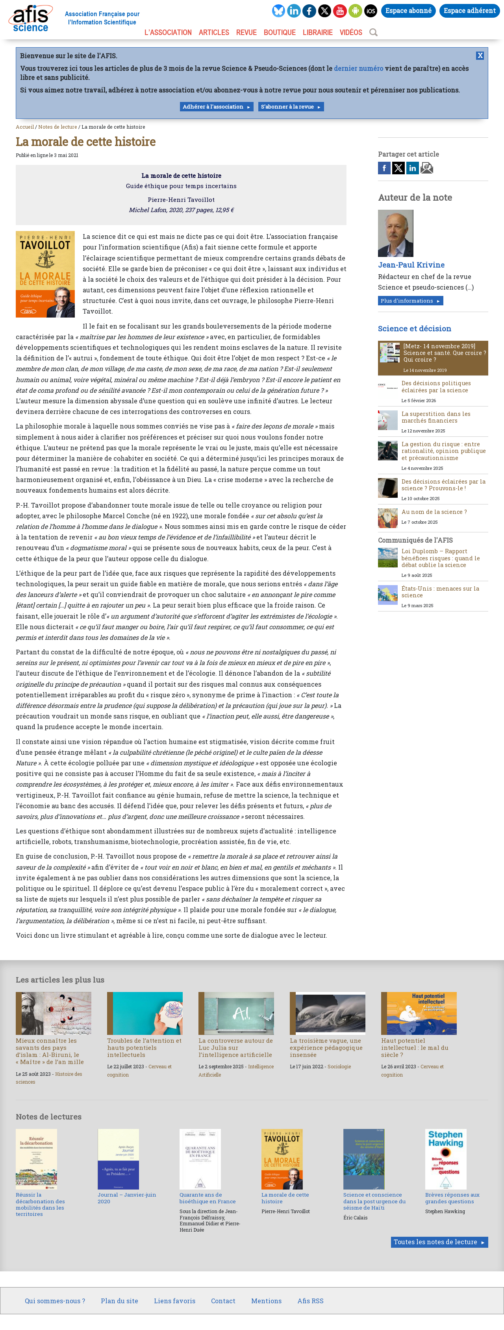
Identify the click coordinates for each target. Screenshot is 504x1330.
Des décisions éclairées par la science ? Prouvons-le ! (443, 485)
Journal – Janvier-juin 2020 (127, 1197)
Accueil (25, 127)
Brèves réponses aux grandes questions (452, 1197)
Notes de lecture (57, 127)
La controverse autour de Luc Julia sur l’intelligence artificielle (235, 1047)
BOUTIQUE (280, 32)
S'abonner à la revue (287, 106)
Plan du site (119, 1301)
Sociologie (339, 1066)
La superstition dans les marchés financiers (436, 417)
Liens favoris (174, 1301)
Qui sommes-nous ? (55, 1301)
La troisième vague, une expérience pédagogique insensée (326, 1047)
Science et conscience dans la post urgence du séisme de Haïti (374, 1201)
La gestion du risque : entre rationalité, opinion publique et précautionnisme (444, 451)
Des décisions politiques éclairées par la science (436, 386)
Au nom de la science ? (434, 511)
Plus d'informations (407, 300)
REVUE (246, 32)
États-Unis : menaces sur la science (440, 592)
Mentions (266, 1301)
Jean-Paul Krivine (411, 265)
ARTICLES (214, 32)
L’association (168, 32)
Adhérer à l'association (213, 106)
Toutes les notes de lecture (435, 1242)
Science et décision (414, 328)
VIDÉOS (351, 32)
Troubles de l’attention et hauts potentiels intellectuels (144, 1047)
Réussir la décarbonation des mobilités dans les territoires (40, 1204)
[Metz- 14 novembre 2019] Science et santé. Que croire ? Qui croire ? (445, 353)
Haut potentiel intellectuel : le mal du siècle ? (414, 1047)
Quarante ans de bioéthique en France (208, 1197)
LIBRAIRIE (318, 32)
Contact (223, 1301)
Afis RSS (310, 1301)
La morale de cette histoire (285, 1197)
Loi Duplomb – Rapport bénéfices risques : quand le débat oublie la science (441, 558)
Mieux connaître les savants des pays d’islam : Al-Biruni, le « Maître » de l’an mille (50, 1051)
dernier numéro (358, 68)
